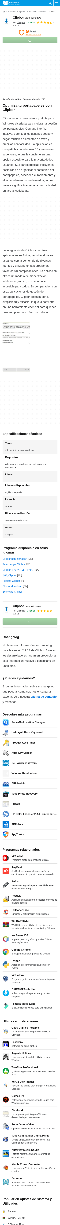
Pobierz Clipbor (11, 580)
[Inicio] (4, 11)
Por (19, 22)
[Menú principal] (57, 3)
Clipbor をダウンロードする (18, 569)
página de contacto (43, 696)
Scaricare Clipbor (12, 591)
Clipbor (27, 17)
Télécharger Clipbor (14, 564)
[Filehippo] (11, 3)
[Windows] (12, 11)
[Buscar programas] (50, 3)
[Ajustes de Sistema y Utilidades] (32, 11)
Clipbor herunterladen (15, 558)
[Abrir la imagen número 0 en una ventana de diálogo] (16, 347)
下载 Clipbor (9, 575)
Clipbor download (12, 586)
